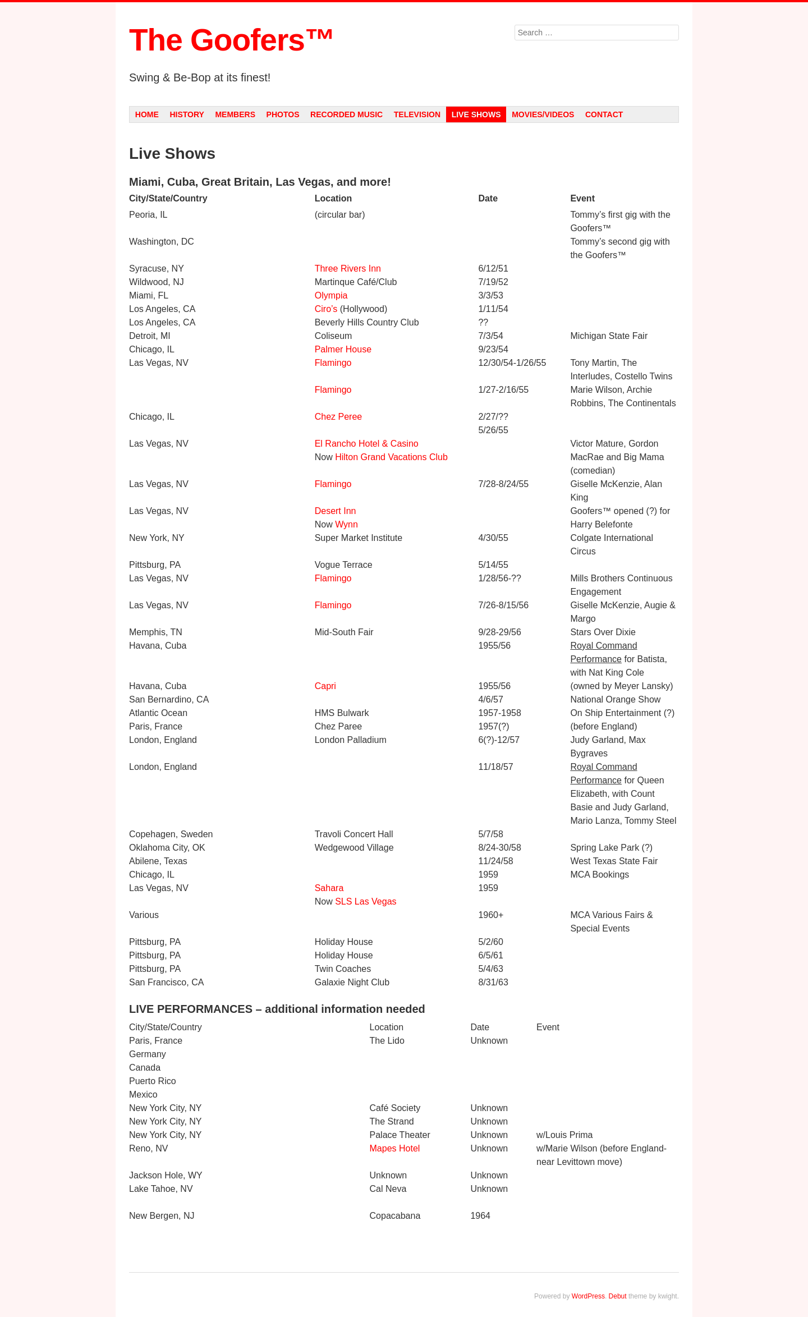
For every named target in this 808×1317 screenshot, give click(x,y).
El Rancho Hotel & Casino (367, 443)
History (186, 114)
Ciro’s (326, 309)
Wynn (346, 524)
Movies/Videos (543, 114)
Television (417, 114)
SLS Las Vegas (365, 901)
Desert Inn (335, 511)
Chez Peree (338, 416)
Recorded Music (346, 114)
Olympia (331, 295)
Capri (325, 686)
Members (235, 114)
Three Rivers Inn (348, 268)
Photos (283, 114)
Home (147, 114)
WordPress (588, 1296)
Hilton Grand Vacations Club (391, 457)
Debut (618, 1296)
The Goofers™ (232, 39)
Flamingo (333, 363)
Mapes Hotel (395, 1148)
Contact (604, 114)
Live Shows (476, 114)
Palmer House (343, 349)
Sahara (329, 888)
